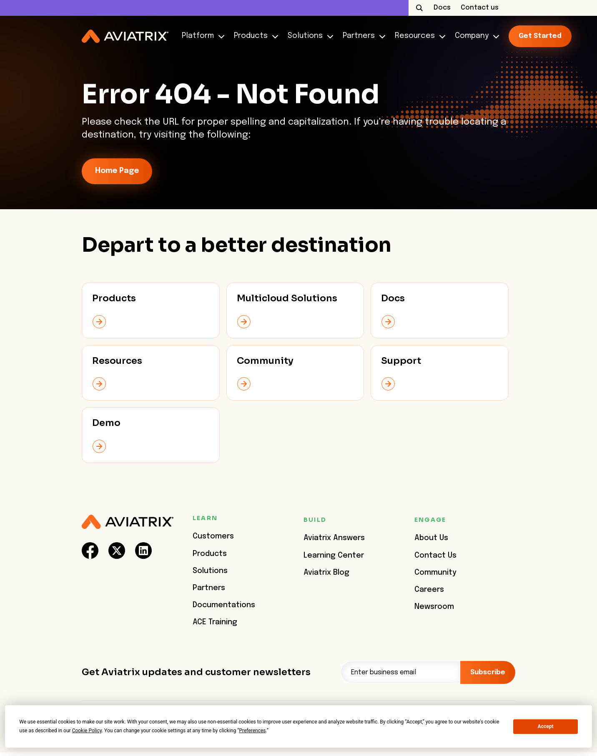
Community (435, 572)
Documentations (224, 605)
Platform (201, 36)
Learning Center (334, 555)
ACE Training (215, 622)
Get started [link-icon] (540, 36)
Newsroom (434, 607)
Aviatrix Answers (334, 538)
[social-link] (90, 550)
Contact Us (435, 555)
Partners (362, 36)
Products (254, 36)
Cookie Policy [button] (87, 730)
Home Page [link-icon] (117, 171)
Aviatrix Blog (326, 572)
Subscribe (487, 672)
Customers (213, 536)
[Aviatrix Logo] (127, 522)
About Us (431, 538)
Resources (418, 36)
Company (475, 36)
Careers (429, 589)
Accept (546, 726)
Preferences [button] (252, 730)
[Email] (400, 672)
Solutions (308, 36)
